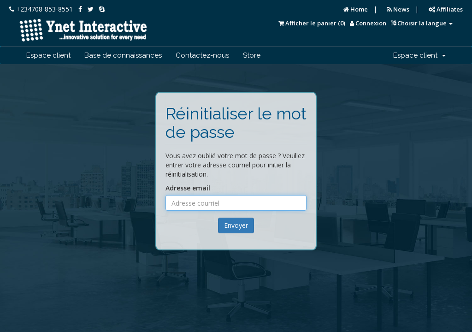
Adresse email (187, 188)
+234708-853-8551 (41, 9)
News (398, 9)
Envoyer (236, 225)
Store (251, 55)
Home (355, 9)
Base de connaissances (123, 55)
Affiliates (446, 9)
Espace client (48, 55)
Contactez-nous (202, 55)
